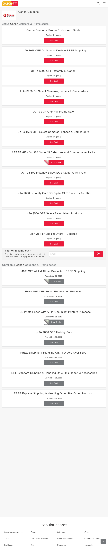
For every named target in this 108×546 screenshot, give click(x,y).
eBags (86, 532)
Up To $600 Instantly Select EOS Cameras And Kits (53, 172)
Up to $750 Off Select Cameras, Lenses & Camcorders (53, 91)
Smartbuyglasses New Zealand (15, 532)
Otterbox (61, 532)
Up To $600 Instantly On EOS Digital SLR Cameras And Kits (53, 193)
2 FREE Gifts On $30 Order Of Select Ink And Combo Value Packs (53, 152)
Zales (6, 538)
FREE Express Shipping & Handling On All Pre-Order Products (53, 393)
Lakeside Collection (39, 538)
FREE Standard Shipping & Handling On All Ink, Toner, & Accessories (53, 372)
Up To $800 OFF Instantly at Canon (53, 70)
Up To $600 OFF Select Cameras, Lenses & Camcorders (53, 131)
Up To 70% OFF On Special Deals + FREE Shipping (53, 50)
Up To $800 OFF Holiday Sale (53, 332)
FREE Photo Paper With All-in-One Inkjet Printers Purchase (53, 311)
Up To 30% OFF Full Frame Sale (53, 111)
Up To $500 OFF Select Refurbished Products (53, 213)
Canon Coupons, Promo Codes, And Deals (53, 30)
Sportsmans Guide (92, 538)
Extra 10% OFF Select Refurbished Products (53, 291)
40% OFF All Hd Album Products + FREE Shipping (53, 271)
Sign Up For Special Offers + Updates (53, 233)
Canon (33, 532)
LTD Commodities (65, 538)
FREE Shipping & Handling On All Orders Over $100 (53, 352)
